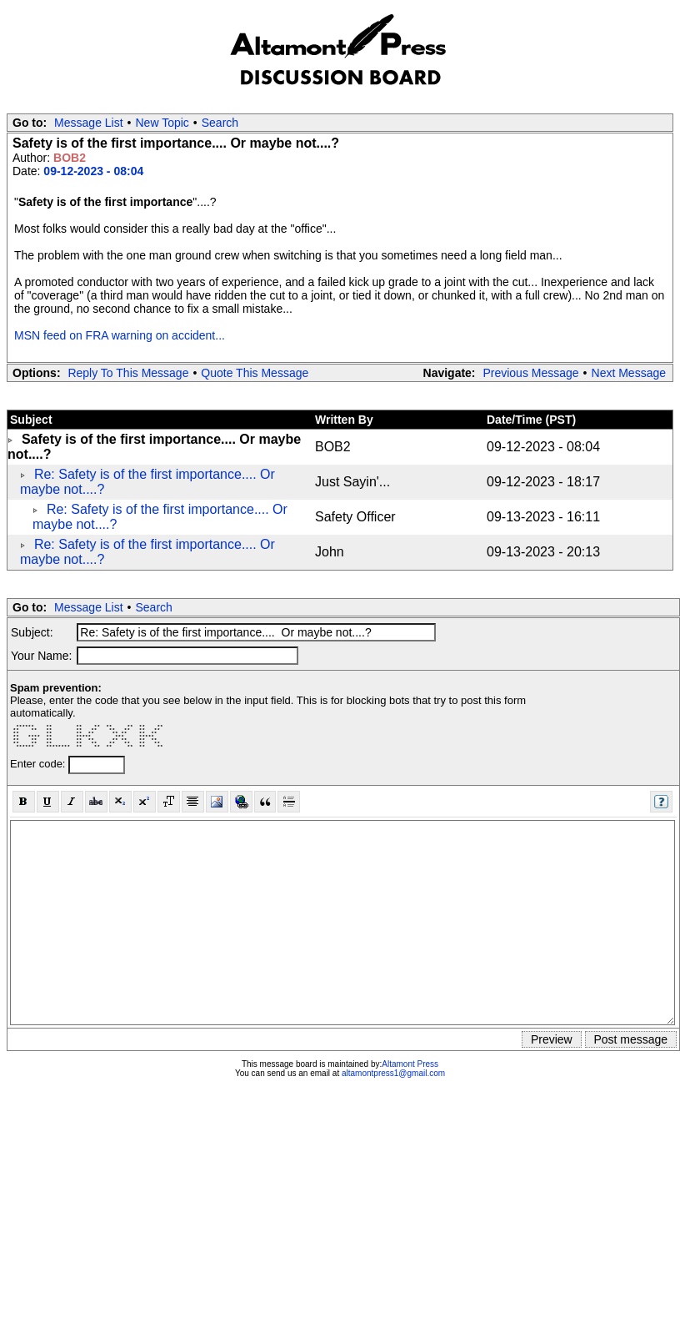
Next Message (629, 373)
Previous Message (530, 373)
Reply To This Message (128, 373)
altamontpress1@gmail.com (393, 1073)
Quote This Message (254, 373)
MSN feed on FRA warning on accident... (119, 335)
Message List (88, 122)
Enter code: (39, 763)
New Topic (162, 122)
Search (220, 122)
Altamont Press (410, 1064)
